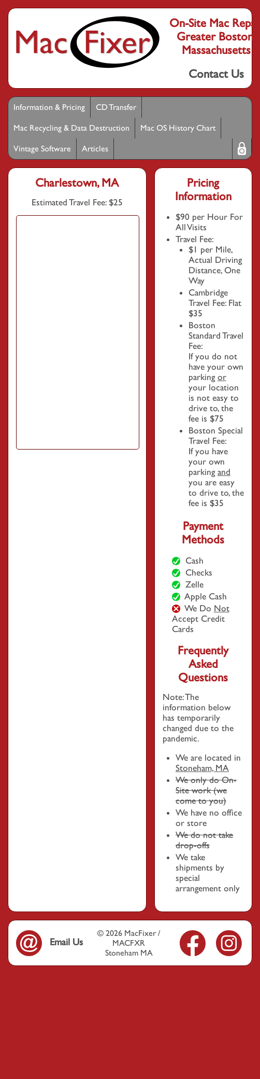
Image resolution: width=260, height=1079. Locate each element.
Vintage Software (42, 148)
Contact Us (216, 73)
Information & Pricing (49, 107)
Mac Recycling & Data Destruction (71, 128)
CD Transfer (116, 107)
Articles (95, 148)
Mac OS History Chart (177, 128)
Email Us (49, 941)
